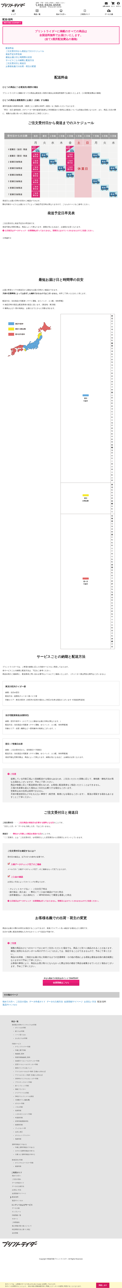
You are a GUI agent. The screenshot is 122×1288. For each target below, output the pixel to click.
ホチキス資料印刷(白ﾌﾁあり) (24, 1151)
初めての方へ (9, 1002)
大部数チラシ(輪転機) (22, 1100)
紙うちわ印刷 (19, 1031)
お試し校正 (19, 1132)
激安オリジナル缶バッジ (23, 1068)
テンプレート (16, 1212)
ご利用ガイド (16, 1173)
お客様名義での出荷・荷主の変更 (21, 66)
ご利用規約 (16, 1222)
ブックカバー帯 (20, 1128)
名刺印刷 (18, 1110)
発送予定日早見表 (14, 54)
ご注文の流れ (22, 1002)
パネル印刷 (19, 1107)
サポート (15, 1219)
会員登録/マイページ (73, 1002)
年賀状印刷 (19, 1118)
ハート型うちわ (20, 1035)
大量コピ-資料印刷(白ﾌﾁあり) (25, 1154)
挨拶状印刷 (19, 1125)
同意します (103, 1285)
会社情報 (15, 1233)
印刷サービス (16, 1044)
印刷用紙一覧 (16, 1215)
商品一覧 (14, 1021)
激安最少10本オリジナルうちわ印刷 (24, 1025)
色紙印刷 (18, 1139)
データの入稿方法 (55, 1002)
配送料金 (10, 48)
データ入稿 (16, 1208)
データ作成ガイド (37, 1002)
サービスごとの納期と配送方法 (20, 60)
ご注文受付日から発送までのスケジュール (25, 51)
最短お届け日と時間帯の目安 (19, 57)
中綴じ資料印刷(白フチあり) (24, 1147)
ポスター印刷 (19, 1103)
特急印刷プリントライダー (57, 1259)
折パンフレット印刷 (22, 1086)
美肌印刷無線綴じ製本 (22, 1057)
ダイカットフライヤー (22, 1135)
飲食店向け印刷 (17, 1160)
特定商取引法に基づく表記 (21, 1229)
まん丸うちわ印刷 (21, 1038)
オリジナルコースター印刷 (24, 1163)
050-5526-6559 (49, 5)
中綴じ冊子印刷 (20, 1050)
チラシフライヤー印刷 (22, 1047)
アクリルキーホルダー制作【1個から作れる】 (30, 1071)
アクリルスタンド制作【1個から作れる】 (29, 1075)
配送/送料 (15, 1197)
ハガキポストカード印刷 (23, 1114)
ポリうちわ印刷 (20, 1028)
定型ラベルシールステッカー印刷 (26, 1064)
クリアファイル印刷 (22, 1093)
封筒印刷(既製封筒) (21, 1121)
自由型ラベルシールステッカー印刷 (27, 1061)
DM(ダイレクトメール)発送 (24, 1096)
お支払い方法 (90, 1002)
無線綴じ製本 (19, 1054)
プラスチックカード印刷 (23, 1082)
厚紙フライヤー (20, 1089)
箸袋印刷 (18, 1166)
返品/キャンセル (10, 1005)
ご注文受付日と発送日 (16, 63)
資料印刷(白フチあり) (19, 1144)
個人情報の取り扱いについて (22, 1226)
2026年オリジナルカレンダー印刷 (26, 1079)
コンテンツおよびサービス (22, 1205)
